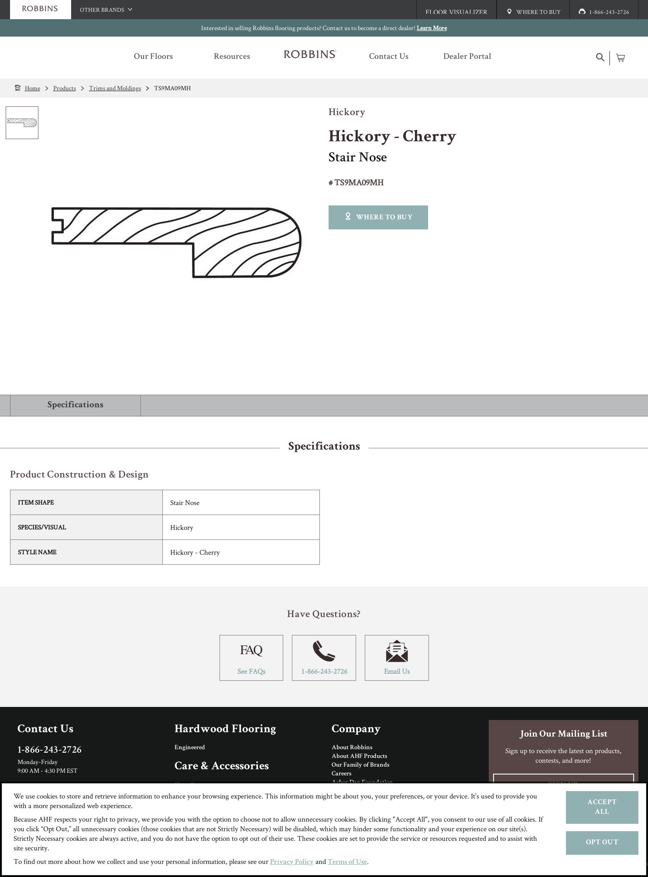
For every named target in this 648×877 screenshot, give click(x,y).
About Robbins (352, 747)
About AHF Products (359, 756)
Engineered (190, 747)
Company (356, 730)
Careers (341, 774)
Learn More (432, 28)
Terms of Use (347, 862)
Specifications (75, 405)
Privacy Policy (292, 862)
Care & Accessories (222, 767)
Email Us (397, 658)
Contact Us (45, 730)
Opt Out (602, 842)
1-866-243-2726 (324, 658)
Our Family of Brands (360, 765)
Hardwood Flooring (225, 730)
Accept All (602, 807)
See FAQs (251, 658)
